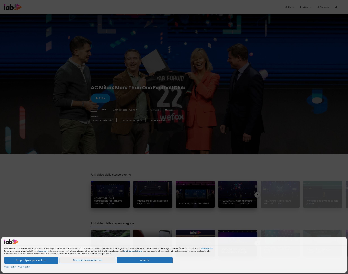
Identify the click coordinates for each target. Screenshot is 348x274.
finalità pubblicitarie (132, 251)
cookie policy (207, 248)
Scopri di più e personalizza (31, 260)
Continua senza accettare (87, 260)
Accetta (144, 260)
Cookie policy (10, 267)
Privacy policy (24, 267)
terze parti (43, 251)
